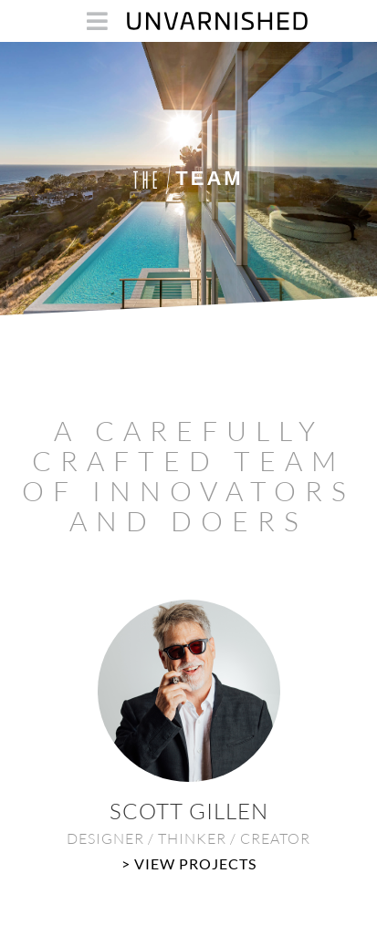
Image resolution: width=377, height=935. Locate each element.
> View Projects (189, 863)
